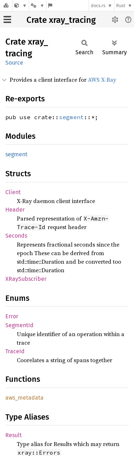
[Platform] (37, 5)
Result (13, 435)
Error (11, 316)
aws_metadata (24, 397)
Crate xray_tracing (61, 20)
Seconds (16, 235)
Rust (120, 5)
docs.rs (98, 5)
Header (15, 209)
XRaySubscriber (25, 278)
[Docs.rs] (6, 5)
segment (71, 117)
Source (14, 62)
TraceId (15, 351)
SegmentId (19, 325)
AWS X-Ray (102, 79)
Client (13, 192)
